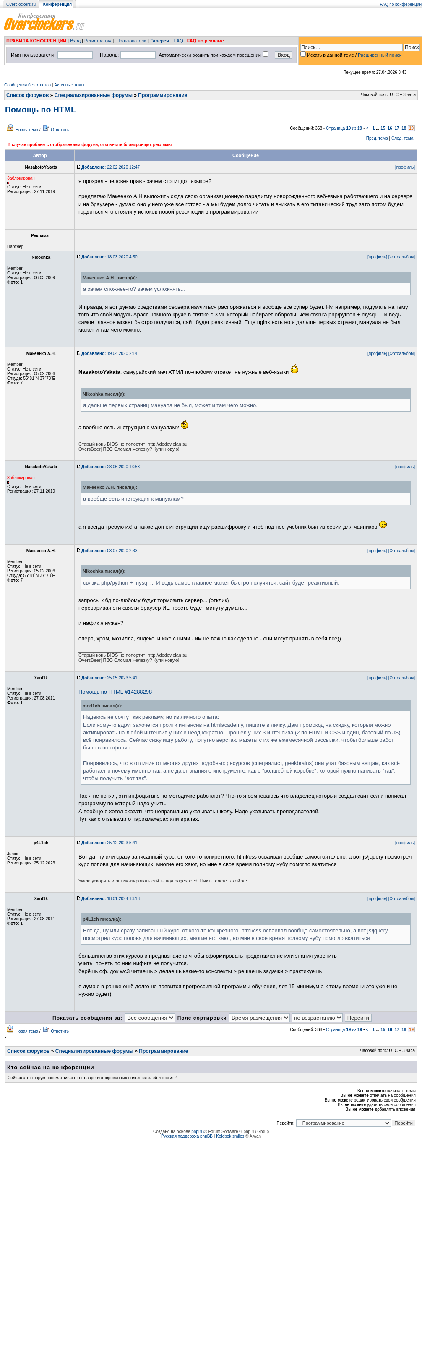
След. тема (402, 138)
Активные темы (69, 85)
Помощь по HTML (40, 109)
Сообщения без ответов (27, 85)
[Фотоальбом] (401, 257)
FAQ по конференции (401, 4)
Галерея (159, 40)
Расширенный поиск (379, 54)
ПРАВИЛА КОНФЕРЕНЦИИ (36, 40)
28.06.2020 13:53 (110, 467)
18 (403, 128)
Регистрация (97, 40)
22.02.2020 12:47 (110, 167)
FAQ (178, 40)
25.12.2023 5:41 (109, 843)
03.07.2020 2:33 (109, 550)
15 (382, 128)
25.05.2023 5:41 (109, 678)
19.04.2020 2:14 (109, 353)
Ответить (60, 130)
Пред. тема (377, 138)
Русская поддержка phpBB (187, 1136)
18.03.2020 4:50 (109, 257)
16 (390, 128)
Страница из (344, 128)
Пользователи (131, 40)
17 (397, 128)
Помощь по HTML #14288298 (115, 692)
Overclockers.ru (21, 4)
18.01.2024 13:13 (110, 898)
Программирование (162, 95)
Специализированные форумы (94, 95)
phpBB (197, 1131)
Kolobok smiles (230, 1136)
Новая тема (27, 130)
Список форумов (27, 95)
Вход (75, 40)
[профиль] (405, 167)
